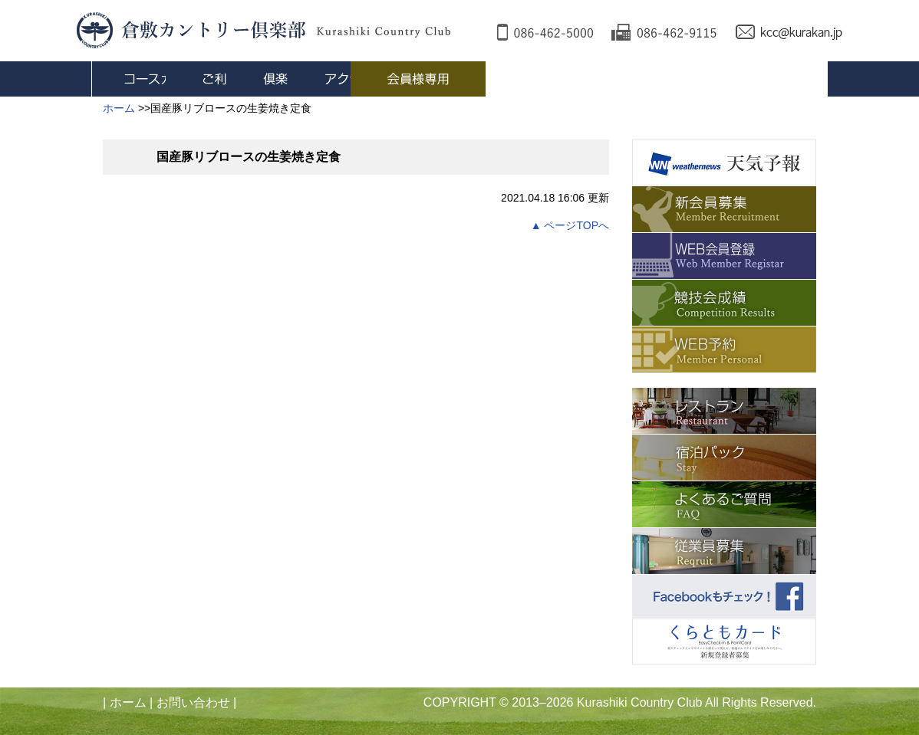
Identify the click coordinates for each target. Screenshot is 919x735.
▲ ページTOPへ (570, 225)
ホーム (128, 702)
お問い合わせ (193, 702)
